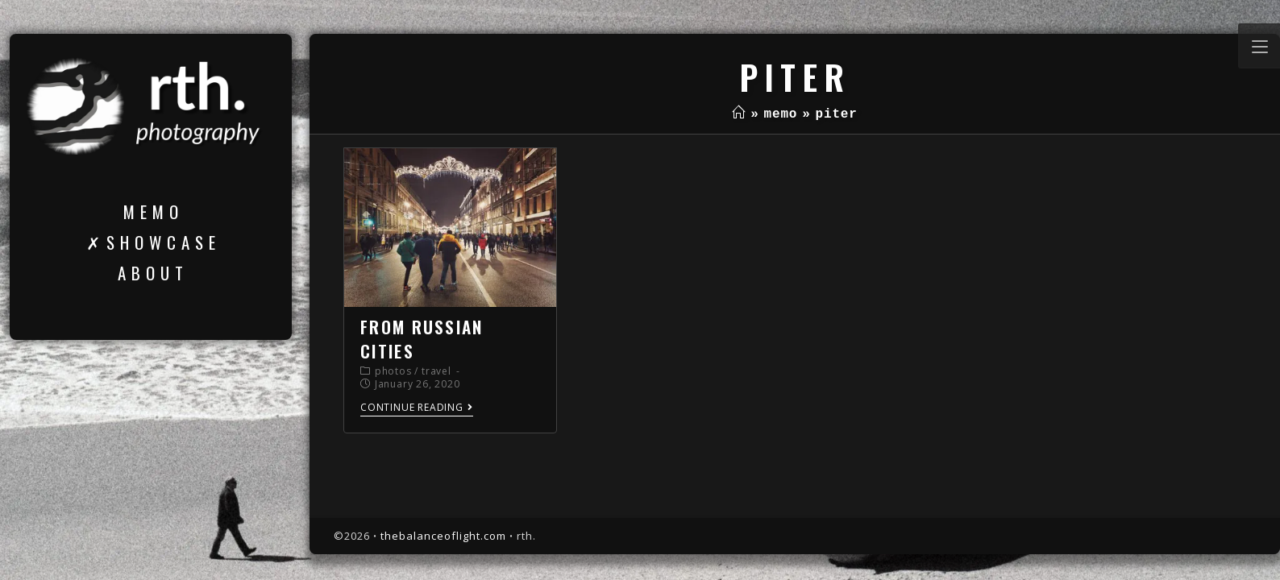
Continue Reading (416, 408)
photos (393, 371)
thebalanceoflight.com (443, 535)
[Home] (739, 114)
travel (436, 371)
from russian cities (422, 338)
